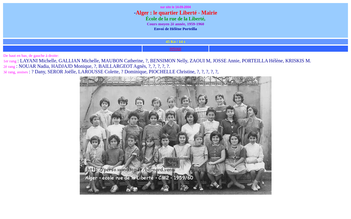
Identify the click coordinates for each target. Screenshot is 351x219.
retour (175, 48)
